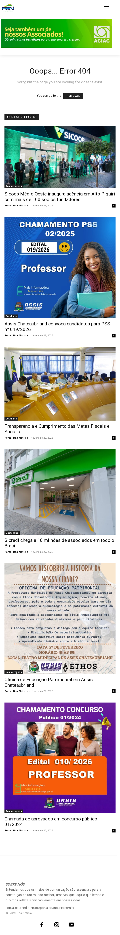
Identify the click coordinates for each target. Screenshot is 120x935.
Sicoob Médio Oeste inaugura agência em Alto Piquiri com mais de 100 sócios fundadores (59, 196)
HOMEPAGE (73, 96)
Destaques (12, 532)
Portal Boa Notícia (16, 205)
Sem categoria (14, 186)
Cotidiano (11, 316)
